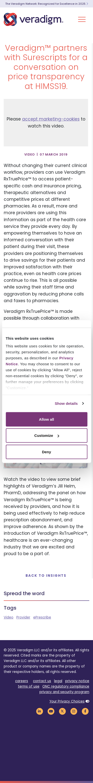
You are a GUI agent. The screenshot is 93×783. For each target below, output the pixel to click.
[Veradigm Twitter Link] (62, 711)
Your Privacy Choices (67, 701)
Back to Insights (46, 575)
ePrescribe (42, 617)
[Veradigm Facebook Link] (85, 711)
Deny (46, 452)
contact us (42, 681)
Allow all (46, 419)
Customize (46, 435)
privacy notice (77, 681)
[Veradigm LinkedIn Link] (39, 711)
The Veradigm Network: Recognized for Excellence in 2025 (46, 4)
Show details (66, 403)
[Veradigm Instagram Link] (73, 711)
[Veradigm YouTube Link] (51, 711)
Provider (23, 617)
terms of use (28, 686)
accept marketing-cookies (51, 119)
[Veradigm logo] (33, 19)
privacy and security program (64, 692)
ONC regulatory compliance (65, 686)
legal (58, 681)
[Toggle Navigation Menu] (82, 19)
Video (8, 617)
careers (21, 681)
